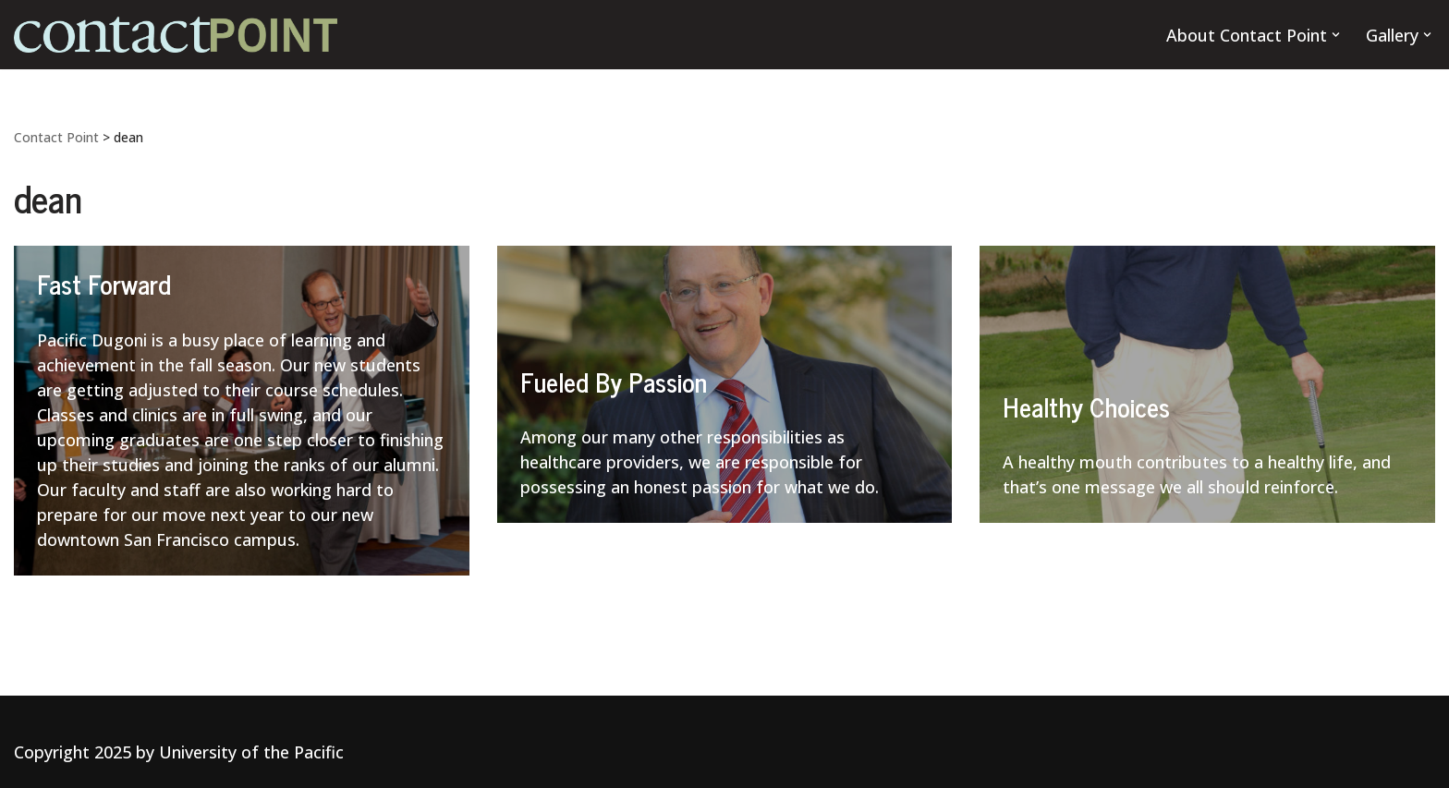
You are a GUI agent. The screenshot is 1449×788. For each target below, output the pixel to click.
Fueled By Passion (613, 381)
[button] (1336, 34)
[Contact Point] (175, 35)
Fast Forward (104, 283)
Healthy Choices (1086, 406)
